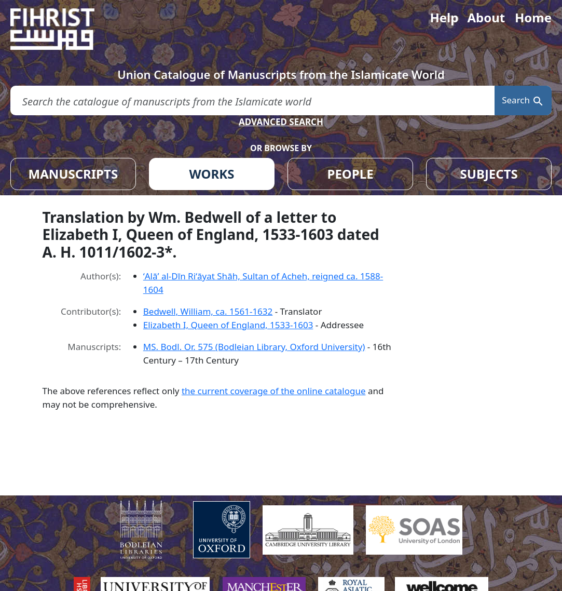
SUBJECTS (489, 173)
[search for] (252, 100)
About (486, 17)
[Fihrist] (62, 29)
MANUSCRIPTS (73, 173)
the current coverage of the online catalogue (274, 391)
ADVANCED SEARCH (281, 122)
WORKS (212, 173)
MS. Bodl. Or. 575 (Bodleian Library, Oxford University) (254, 347)
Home (533, 17)
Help (444, 17)
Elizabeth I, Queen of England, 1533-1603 (228, 325)
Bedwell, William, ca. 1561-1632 (208, 311)
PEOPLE (350, 173)
